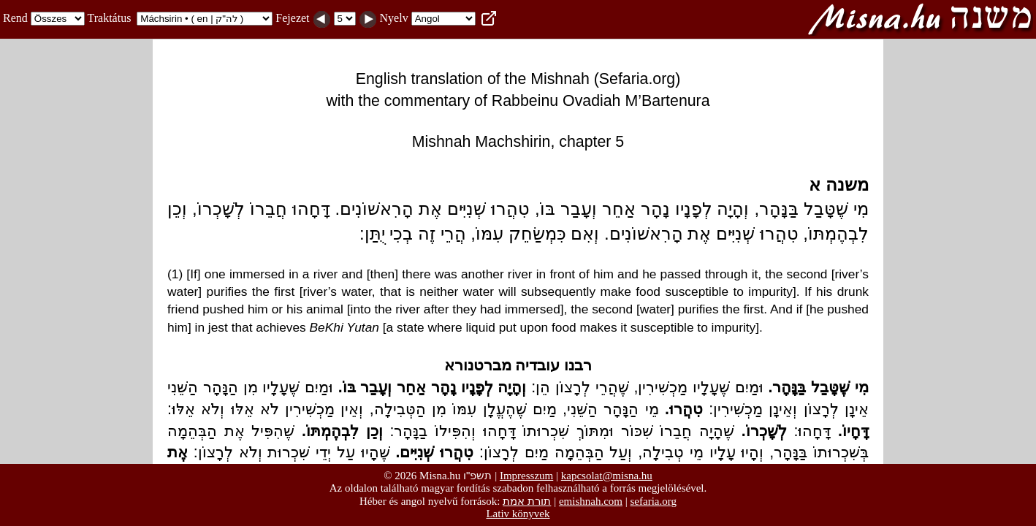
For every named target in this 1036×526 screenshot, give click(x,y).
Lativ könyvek (517, 513)
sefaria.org (654, 501)
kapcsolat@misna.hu (606, 475)
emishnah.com (590, 501)
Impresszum (526, 475)
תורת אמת (527, 501)
